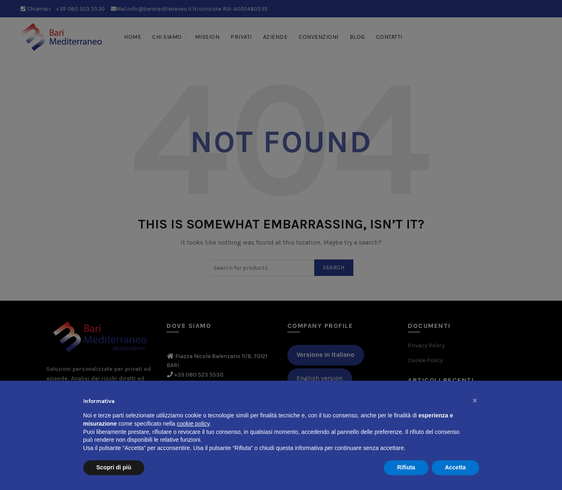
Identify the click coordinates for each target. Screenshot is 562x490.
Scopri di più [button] (114, 467)
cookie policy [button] (193, 423)
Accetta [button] (455, 467)
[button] (475, 400)
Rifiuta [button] (406, 467)
